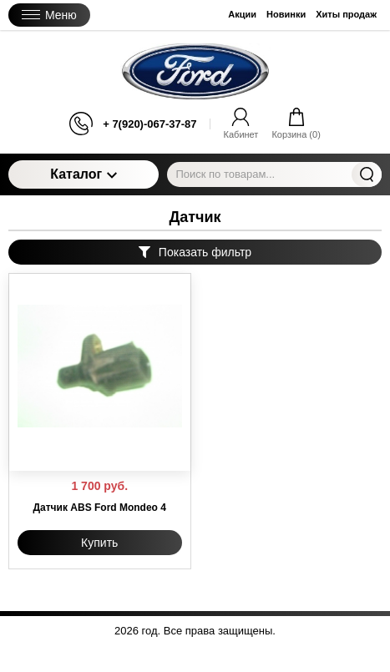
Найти (366, 174)
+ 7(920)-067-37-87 (149, 124)
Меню (49, 15)
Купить (99, 542)
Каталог (83, 174)
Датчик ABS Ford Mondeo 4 (99, 507)
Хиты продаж (346, 14)
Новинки (286, 14)
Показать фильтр (195, 252)
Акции (242, 14)
